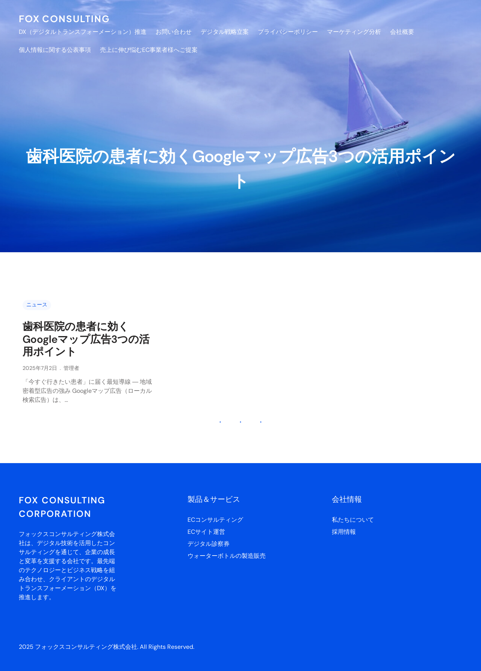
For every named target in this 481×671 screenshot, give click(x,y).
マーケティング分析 (354, 32)
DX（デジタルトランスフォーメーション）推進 (83, 32)
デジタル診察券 (209, 544)
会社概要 (402, 32)
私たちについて (353, 520)
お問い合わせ (174, 32)
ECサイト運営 (206, 532)
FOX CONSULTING (64, 18)
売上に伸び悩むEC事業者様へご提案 (149, 50)
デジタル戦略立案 (225, 32)
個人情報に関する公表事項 (55, 50)
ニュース (36, 304)
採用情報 (344, 532)
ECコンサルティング (215, 520)
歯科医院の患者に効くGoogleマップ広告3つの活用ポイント (86, 339)
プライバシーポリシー (288, 32)
